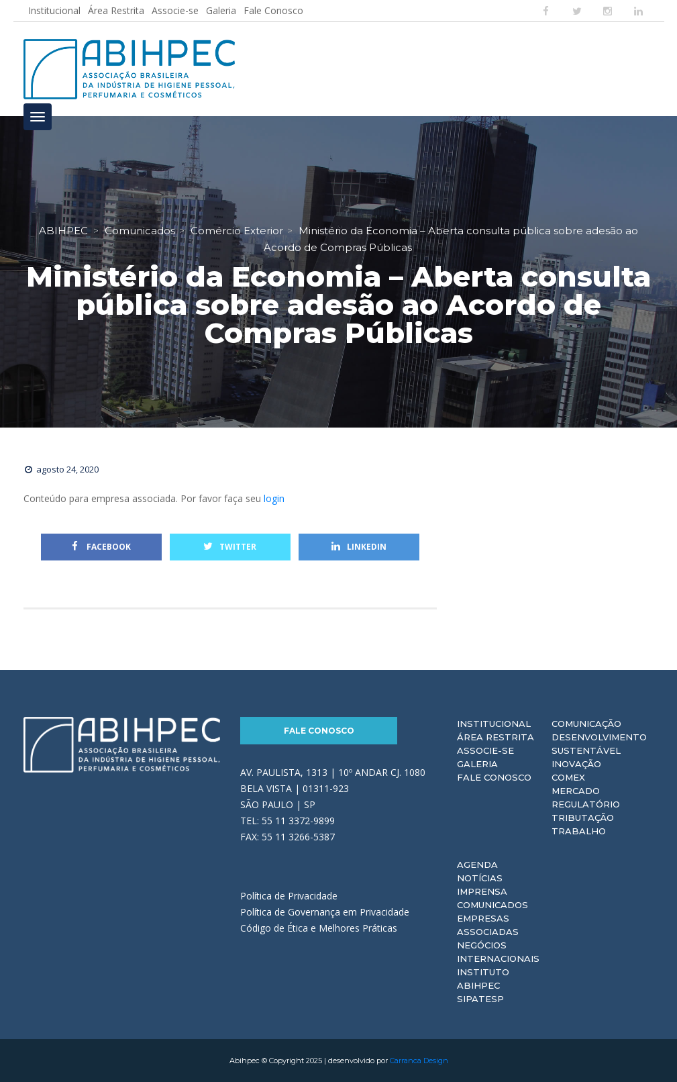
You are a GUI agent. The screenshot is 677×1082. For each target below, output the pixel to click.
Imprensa (482, 891)
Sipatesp (480, 998)
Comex (568, 777)
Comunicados (492, 904)
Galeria (221, 10)
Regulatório (586, 804)
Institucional (54, 10)
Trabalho (579, 831)
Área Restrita (116, 10)
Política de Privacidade (288, 895)
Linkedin (358, 546)
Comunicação (586, 723)
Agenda (477, 864)
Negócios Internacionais (498, 952)
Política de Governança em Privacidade (324, 911)
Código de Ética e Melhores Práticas (318, 928)
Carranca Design (419, 1060)
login (274, 498)
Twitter (229, 546)
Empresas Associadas (488, 925)
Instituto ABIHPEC (483, 979)
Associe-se (175, 10)
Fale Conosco (273, 10)
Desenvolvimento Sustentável (599, 744)
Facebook (101, 546)
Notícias (480, 878)
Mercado (576, 790)
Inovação (576, 763)
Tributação (583, 817)
